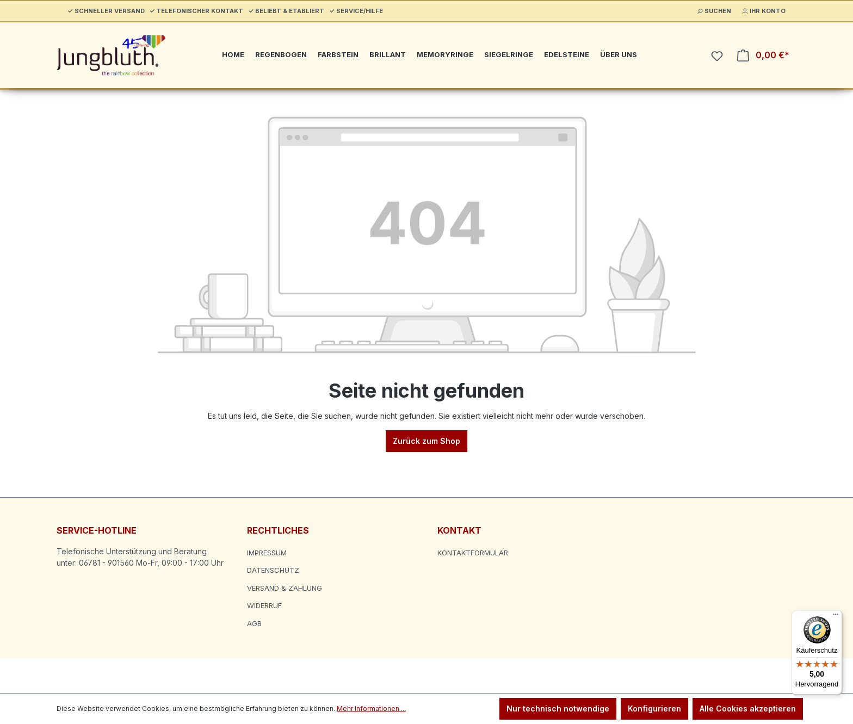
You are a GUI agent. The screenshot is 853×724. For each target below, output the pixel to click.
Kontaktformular (472, 552)
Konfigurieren (654, 708)
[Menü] (835, 616)
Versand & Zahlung (284, 588)
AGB (254, 623)
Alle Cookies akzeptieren (748, 708)
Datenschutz (273, 570)
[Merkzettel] (717, 56)
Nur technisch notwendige (557, 708)
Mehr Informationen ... (371, 708)
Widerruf (264, 605)
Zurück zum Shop (426, 440)
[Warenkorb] (763, 55)
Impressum (267, 552)
